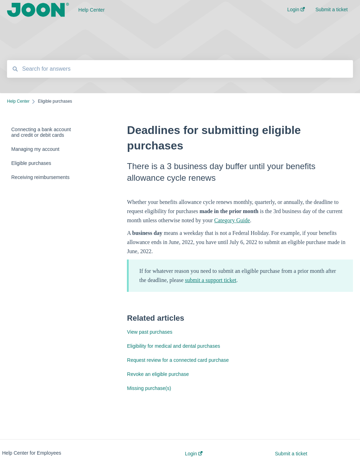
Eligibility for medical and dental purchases (173, 346)
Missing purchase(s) (149, 388)
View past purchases (149, 332)
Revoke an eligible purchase (158, 374)
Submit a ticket (291, 453)
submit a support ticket (210, 280)
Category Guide (232, 220)
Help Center (91, 10)
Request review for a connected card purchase (178, 360)
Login (193, 453)
